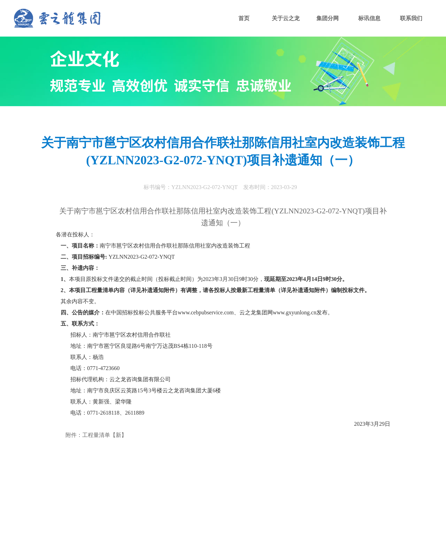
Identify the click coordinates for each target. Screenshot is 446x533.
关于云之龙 (286, 18)
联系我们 (411, 18)
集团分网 (327, 18)
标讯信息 (369, 18)
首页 (243, 18)
